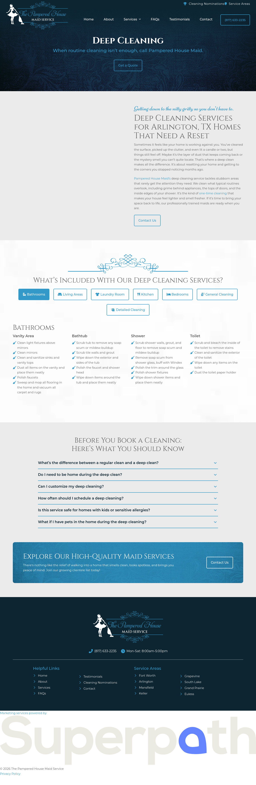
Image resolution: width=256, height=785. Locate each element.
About (42, 681)
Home (42, 675)
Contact (89, 688)
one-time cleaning (213, 193)
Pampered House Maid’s (152, 178)
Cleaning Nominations (206, 4)
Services (44, 687)
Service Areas (239, 4)
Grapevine (192, 676)
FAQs (42, 693)
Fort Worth (147, 675)
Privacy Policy (10, 774)
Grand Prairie (194, 688)
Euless (189, 694)
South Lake (193, 682)
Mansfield (146, 687)
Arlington (146, 681)
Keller (143, 693)
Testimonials (93, 676)
